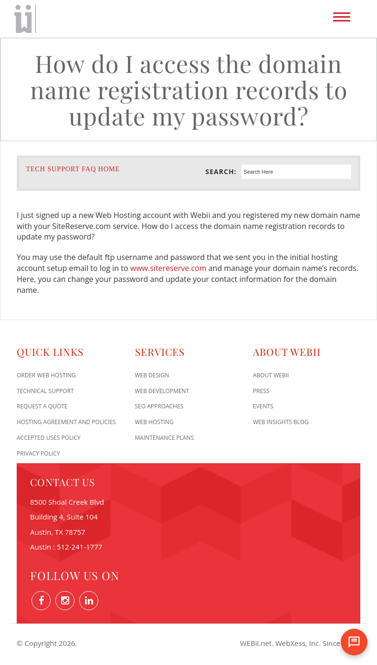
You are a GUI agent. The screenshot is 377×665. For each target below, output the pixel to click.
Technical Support (45, 391)
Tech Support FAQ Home (73, 169)
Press (261, 391)
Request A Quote (42, 406)
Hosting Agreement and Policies (66, 422)
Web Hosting (154, 422)
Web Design (152, 375)
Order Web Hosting (46, 375)
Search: (221, 171)
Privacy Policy (38, 453)
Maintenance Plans (164, 438)
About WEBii (271, 375)
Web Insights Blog (281, 422)
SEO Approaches (159, 406)
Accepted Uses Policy (49, 438)
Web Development (162, 391)
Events (263, 406)
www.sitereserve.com (168, 268)
